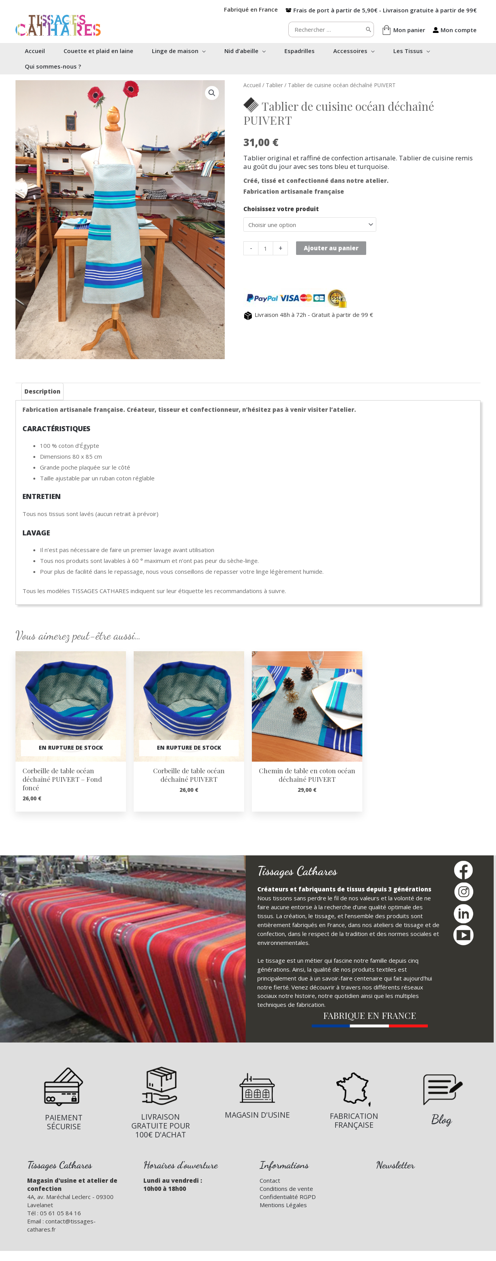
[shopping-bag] (403, 30)
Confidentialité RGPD (288, 1197)
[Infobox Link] (63, 1098)
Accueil (252, 85)
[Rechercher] (368, 29)
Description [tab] (42, 391)
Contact (270, 1180)
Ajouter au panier (331, 248)
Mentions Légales (283, 1205)
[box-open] (381, 10)
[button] (202, 50)
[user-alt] (455, 30)
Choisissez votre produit (281, 209)
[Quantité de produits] (265, 248)
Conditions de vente (286, 1188)
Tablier (274, 85)
